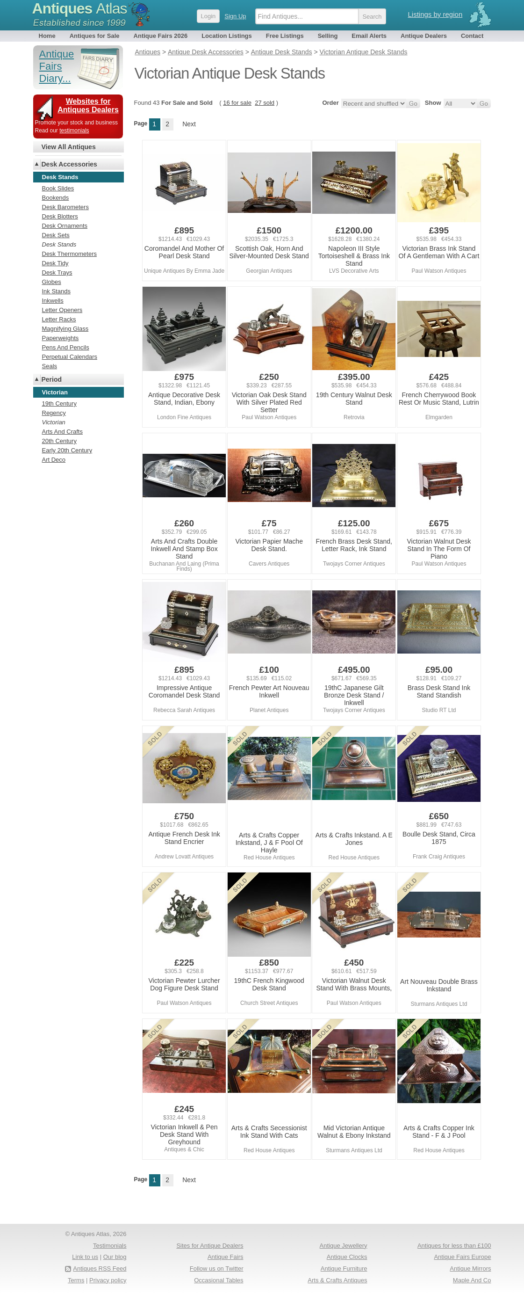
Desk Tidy (55, 263)
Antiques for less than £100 (454, 1245)
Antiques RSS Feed (99, 1268)
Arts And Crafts (62, 431)
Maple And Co (472, 1280)
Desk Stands (59, 244)
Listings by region (435, 14)
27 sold (264, 102)
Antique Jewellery (343, 1245)
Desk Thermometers (69, 253)
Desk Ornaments (65, 225)
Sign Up (235, 16)
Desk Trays (57, 272)
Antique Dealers (424, 35)
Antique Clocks (347, 1256)
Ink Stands (56, 291)
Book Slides (58, 188)
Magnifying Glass (65, 328)
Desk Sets (56, 235)
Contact (472, 35)
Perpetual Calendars (70, 356)
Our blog (115, 1256)
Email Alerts (369, 35)
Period (52, 379)
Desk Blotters (60, 216)
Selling (328, 35)
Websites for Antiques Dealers (88, 105)
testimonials (74, 130)
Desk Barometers (65, 207)
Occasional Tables (218, 1280)
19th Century (59, 403)
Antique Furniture (344, 1268)
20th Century (59, 440)
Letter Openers (62, 309)
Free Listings (285, 35)
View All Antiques (69, 147)
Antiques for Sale (95, 35)
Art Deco (54, 459)
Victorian (53, 422)
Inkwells (53, 300)
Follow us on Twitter (217, 1268)
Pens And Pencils (65, 347)
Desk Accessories (69, 164)
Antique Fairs (226, 1256)
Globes (51, 281)
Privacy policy (107, 1280)
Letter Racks (59, 319)
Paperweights (60, 338)
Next (189, 124)
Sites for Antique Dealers (209, 1245)
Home (47, 35)
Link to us (85, 1256)
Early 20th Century (67, 450)
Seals (49, 366)
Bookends (55, 197)
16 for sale (237, 102)
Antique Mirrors (470, 1268)
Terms (76, 1280)
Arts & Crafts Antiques (337, 1280)
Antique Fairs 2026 (161, 35)
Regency (54, 412)
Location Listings (226, 35)
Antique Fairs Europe (462, 1256)
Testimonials (110, 1245)
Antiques (79, 8)
